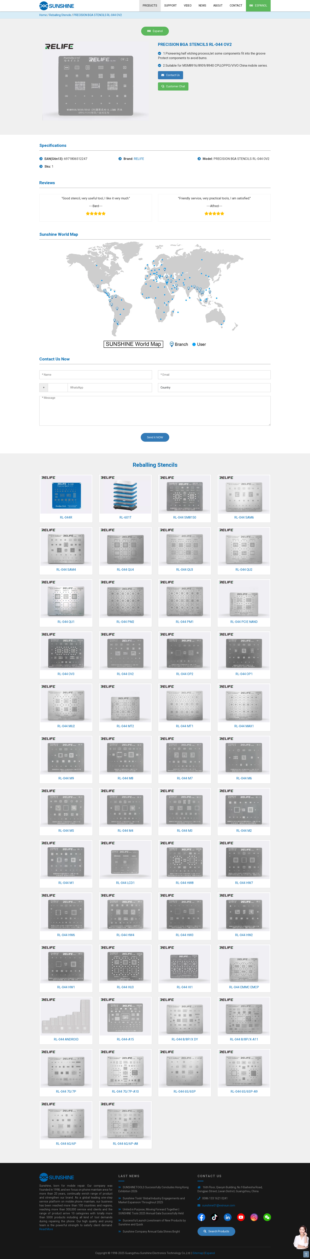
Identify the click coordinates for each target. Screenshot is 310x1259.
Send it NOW (155, 437)
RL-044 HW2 (244, 935)
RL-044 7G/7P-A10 (125, 1091)
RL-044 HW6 (66, 935)
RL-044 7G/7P (66, 1091)
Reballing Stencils (60, 15)
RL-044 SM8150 (184, 517)
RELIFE (139, 159)
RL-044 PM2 (125, 622)
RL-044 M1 (66, 883)
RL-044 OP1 (244, 674)
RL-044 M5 (66, 831)
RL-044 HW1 (66, 987)
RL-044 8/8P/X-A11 (244, 1039)
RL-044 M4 (125, 831)
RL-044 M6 (244, 778)
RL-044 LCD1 (125, 883)
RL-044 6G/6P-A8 (125, 1144)
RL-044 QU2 (243, 570)
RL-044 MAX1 (244, 726)
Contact (236, 5)
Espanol (258, 5)
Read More (46, 1229)
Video (188, 5)
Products (150, 5)
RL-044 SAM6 (244, 517)
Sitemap (198, 1253)
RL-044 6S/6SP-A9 (244, 1091)
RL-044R (66, 517)
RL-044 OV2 (125, 674)
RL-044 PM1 (185, 622)
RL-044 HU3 (125, 987)
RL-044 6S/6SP (185, 1091)
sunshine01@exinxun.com (218, 1205)
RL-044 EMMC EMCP (244, 987)
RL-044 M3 (185, 831)
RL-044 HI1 (185, 987)
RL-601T (125, 517)
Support (170, 5)
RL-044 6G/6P (66, 1144)
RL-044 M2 (244, 831)
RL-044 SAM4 (66, 570)
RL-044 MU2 (66, 726)
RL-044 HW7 (244, 883)
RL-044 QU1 (66, 622)
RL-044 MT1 (184, 726)
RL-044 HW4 (125, 935)
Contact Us (170, 75)
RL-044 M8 (125, 778)
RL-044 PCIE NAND (244, 622)
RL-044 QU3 (184, 570)
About (218, 5)
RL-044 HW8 (185, 883)
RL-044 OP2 (184, 674)
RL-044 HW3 (185, 935)
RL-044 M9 (66, 778)
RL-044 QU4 (125, 570)
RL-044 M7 (185, 778)
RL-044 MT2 (125, 726)
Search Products (216, 1231)
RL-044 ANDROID (66, 1039)
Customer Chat (173, 86)
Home (43, 15)
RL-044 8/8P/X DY (185, 1039)
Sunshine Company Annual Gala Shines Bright (151, 1231)
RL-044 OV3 (66, 674)
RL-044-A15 (125, 1039)
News (202, 5)
